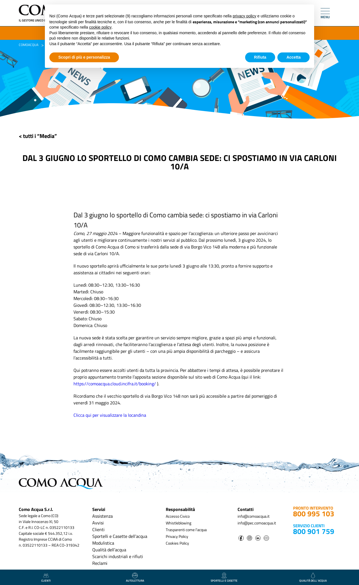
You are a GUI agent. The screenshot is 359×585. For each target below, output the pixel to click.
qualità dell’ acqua (313, 578)
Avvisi (98, 522)
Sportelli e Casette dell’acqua (119, 536)
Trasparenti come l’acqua (186, 530)
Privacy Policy (177, 536)
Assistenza (102, 516)
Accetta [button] (293, 57)
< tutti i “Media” (38, 136)
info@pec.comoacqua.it (257, 523)
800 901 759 (313, 531)
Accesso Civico (178, 516)
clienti (46, 578)
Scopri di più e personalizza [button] (84, 57)
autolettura (135, 578)
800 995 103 (313, 513)
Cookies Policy (177, 543)
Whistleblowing (178, 523)
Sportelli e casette (224, 578)
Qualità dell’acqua (109, 549)
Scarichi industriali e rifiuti (117, 556)
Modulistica (103, 543)
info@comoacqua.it (254, 516)
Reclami (99, 563)
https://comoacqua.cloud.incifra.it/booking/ (114, 383)
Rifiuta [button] (260, 57)
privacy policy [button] (244, 16)
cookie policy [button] (100, 27)
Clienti (98, 529)
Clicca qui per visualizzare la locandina (109, 415)
